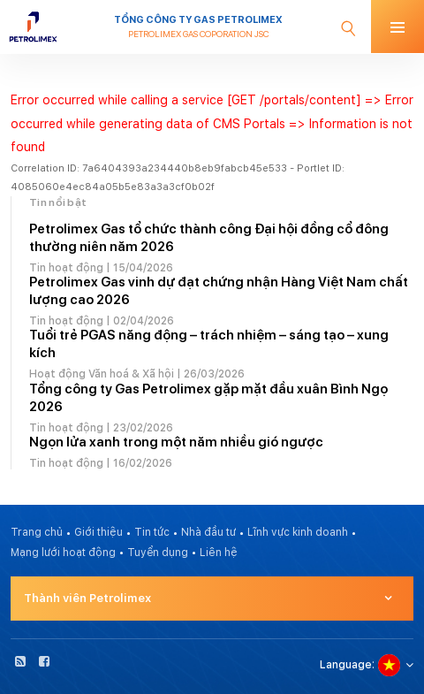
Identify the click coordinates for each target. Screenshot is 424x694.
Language (346, 665)
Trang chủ (37, 532)
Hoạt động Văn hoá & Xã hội (101, 374)
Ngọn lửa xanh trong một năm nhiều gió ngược (176, 442)
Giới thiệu (98, 532)
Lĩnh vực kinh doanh (297, 532)
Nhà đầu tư (208, 532)
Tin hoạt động (66, 268)
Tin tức (152, 532)
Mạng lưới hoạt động (63, 552)
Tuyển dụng (157, 552)
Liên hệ (219, 552)
